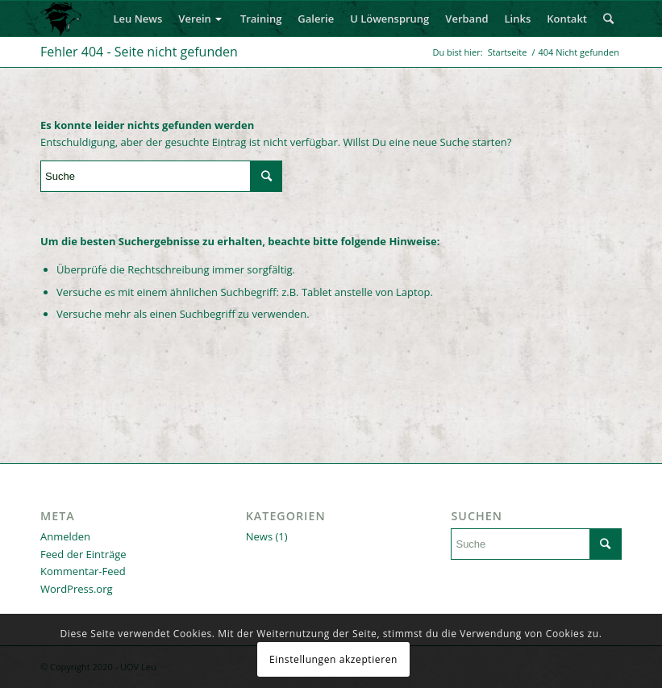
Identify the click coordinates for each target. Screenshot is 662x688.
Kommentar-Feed (83, 571)
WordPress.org (76, 589)
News (259, 536)
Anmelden (65, 536)
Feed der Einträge (83, 554)
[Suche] (608, 18)
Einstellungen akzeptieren (333, 659)
